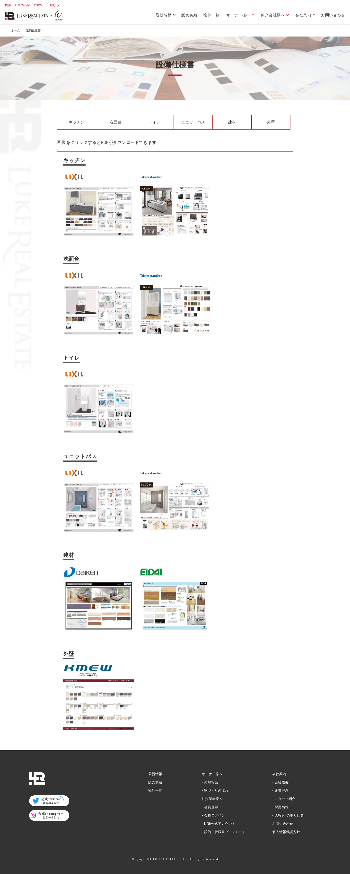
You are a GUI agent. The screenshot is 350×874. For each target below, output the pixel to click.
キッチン (76, 122)
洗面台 (115, 122)
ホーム (15, 30)
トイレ (154, 122)
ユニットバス (193, 122)
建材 (232, 122)
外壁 (271, 122)
